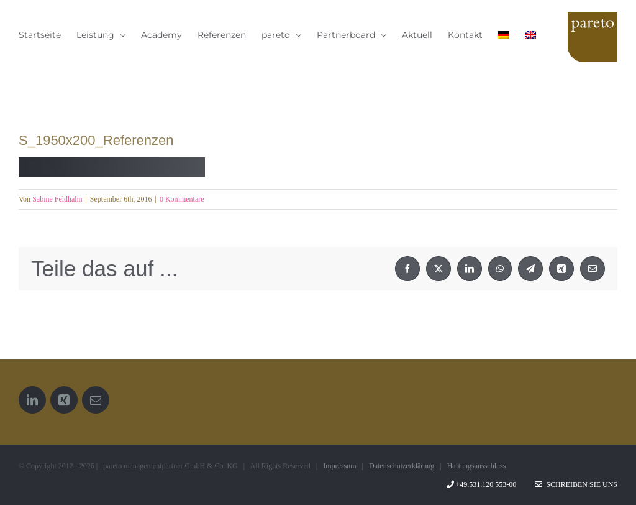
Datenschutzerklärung (401, 465)
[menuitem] (503, 34)
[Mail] (95, 400)
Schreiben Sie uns (576, 484)
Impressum (339, 465)
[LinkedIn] (32, 400)
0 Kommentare (182, 199)
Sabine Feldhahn (57, 199)
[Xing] (64, 400)
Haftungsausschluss (476, 465)
